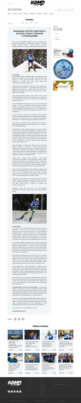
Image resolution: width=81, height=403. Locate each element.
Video (31, 23)
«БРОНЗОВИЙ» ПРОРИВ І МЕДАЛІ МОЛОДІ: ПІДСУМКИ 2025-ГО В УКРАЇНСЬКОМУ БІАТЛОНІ (65, 367)
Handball (39, 13)
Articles (36, 23)
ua (8, 3)
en (11, 3)
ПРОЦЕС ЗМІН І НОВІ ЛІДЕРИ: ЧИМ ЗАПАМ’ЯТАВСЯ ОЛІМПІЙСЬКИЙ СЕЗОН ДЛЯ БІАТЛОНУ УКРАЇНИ (15, 344)
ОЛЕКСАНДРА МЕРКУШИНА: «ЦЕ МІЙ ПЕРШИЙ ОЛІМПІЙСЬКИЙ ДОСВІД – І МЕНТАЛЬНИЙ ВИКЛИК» (32, 367)
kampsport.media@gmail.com (61, 384)
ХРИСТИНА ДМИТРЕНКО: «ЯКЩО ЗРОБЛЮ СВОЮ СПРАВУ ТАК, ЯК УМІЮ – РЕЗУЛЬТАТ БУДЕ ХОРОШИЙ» (14, 367)
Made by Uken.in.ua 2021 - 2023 (40, 400)
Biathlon (26, 13)
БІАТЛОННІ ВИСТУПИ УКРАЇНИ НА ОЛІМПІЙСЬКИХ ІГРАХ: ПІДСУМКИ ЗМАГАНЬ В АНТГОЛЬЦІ (66, 344)
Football (14, 13)
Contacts (29, 388)
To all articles (57, 38)
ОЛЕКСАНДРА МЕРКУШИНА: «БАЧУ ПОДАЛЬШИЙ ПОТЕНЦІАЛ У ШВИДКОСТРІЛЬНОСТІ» (32, 344)
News (27, 23)
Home (9, 13)
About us (29, 386)
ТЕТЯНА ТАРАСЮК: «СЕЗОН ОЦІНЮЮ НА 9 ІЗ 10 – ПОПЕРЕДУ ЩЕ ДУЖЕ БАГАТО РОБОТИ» (48, 344)
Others (51, 13)
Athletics (45, 13)
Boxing (20, 13)
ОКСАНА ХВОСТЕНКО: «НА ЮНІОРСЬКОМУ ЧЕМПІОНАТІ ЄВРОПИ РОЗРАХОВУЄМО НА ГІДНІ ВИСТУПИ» (48, 367)
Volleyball (32, 13)
